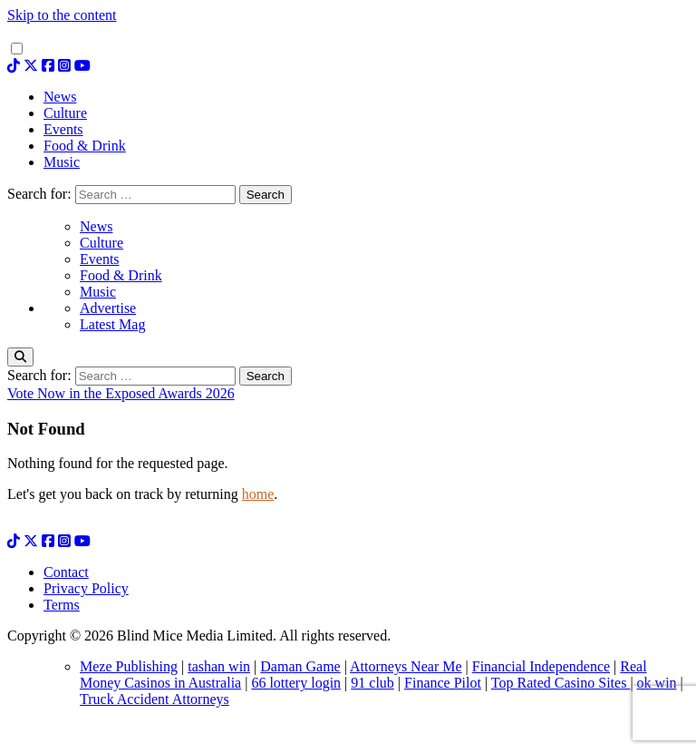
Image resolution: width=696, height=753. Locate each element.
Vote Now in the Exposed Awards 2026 (121, 393)
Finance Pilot (442, 682)
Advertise (108, 308)
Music (98, 291)
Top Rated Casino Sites (561, 682)
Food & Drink (121, 275)
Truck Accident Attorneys (154, 699)
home (258, 494)
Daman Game (300, 666)
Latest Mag (112, 324)
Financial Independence (541, 666)
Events (100, 259)
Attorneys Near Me (406, 666)
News (96, 226)
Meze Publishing (129, 666)
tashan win (219, 666)
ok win (657, 682)
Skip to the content (61, 15)
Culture (101, 242)
